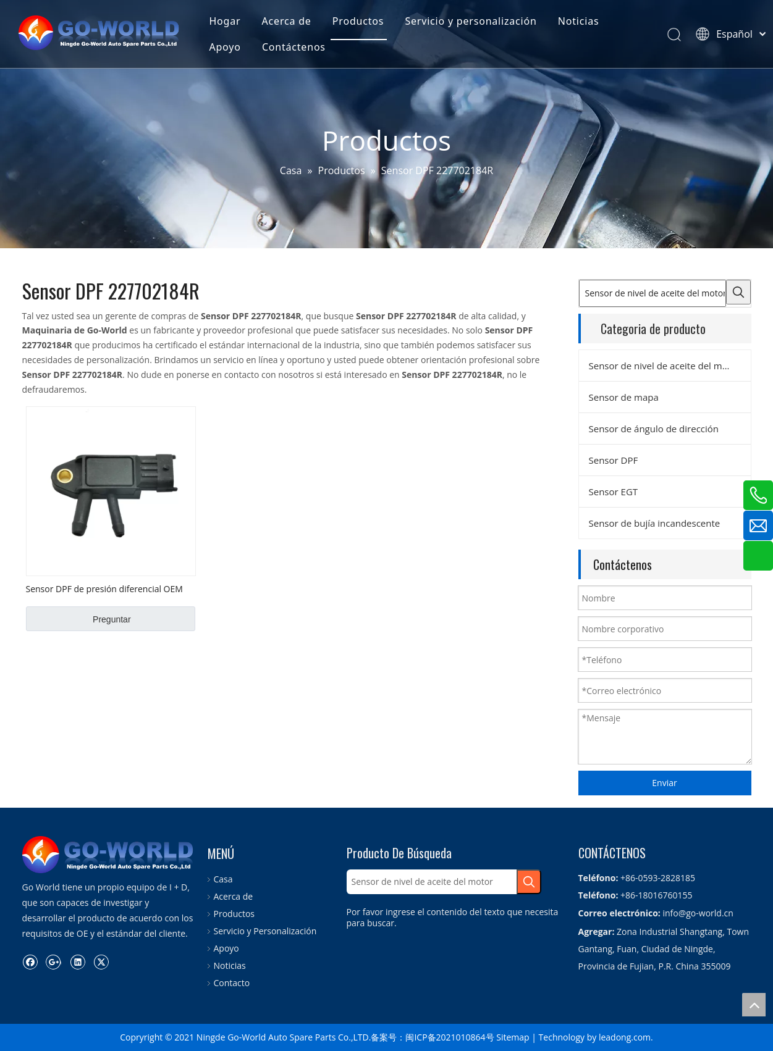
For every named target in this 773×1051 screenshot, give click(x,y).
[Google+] (53, 961)
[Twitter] (101, 961)
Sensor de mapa (624, 397)
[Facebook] (30, 961)
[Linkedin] (77, 961)
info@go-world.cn (697, 913)
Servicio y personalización (470, 21)
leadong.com (625, 1037)
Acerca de (286, 21)
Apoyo (224, 47)
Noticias (578, 21)
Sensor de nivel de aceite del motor (665, 365)
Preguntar (111, 619)
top (754, 1004)
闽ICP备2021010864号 (449, 1037)
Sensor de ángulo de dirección (654, 428)
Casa (223, 879)
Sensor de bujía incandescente (654, 523)
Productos (358, 21)
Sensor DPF (613, 460)
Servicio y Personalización (265, 931)
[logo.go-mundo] (108, 854)
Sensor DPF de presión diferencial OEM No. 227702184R (104, 588)
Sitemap (512, 1037)
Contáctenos (294, 47)
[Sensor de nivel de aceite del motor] (652, 293)
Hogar (224, 21)
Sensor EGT (613, 491)
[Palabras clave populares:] (738, 292)
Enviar (664, 783)
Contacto (232, 983)
